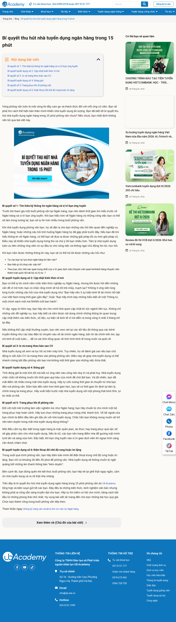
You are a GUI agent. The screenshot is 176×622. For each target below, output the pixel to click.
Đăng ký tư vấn (163, 4)
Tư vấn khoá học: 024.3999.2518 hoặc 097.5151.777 (61, 4)
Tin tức (168, 11)
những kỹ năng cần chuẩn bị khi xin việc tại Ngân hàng (50, 509)
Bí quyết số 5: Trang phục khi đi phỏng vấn (29, 85)
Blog (17, 19)
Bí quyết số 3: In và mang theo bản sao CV (29, 75)
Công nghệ (152, 600)
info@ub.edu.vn (67, 593)
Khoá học (46, 11)
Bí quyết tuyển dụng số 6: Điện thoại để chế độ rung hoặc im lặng (40, 90)
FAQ (149, 560)
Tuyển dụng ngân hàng (109, 11)
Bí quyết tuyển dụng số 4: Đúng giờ (25, 80)
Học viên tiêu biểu (156, 575)
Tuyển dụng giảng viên (158, 590)
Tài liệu (64, 11)
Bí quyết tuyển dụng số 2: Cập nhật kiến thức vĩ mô (33, 71)
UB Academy (109, 483)
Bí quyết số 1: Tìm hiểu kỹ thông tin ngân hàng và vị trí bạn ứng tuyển (42, 66)
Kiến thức (83, 11)
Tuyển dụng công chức (143, 11)
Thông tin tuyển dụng (157, 580)
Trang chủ (7, 11)
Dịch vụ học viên (155, 570)
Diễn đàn (151, 585)
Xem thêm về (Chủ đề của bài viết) (62, 522)
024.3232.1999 (67, 605)
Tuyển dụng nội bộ (156, 595)
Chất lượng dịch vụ (156, 565)
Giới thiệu (26, 11)
